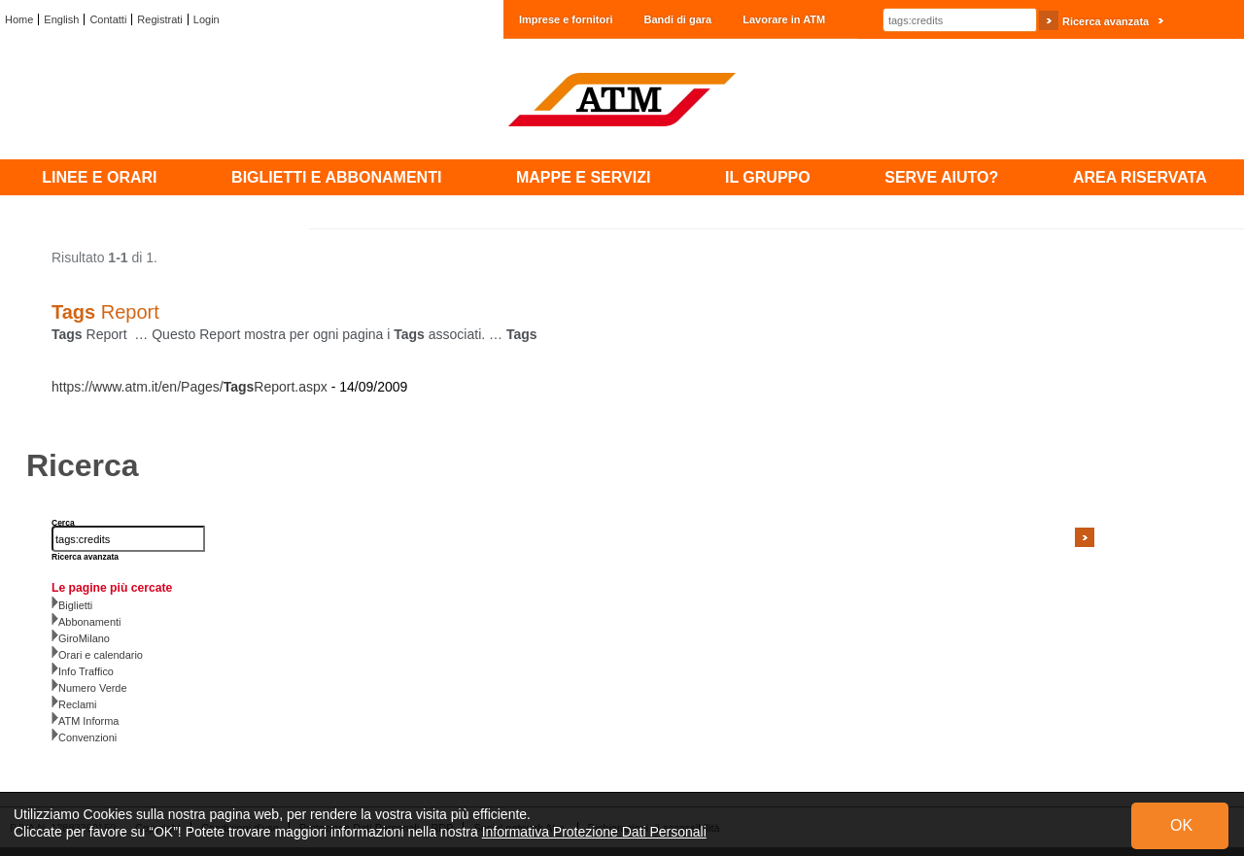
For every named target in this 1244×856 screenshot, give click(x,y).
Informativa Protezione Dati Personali (594, 831)
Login (206, 19)
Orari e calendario (100, 655)
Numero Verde (92, 688)
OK (1181, 825)
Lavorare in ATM (784, 19)
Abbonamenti (89, 622)
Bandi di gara (678, 19)
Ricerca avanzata (1105, 21)
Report (105, 312)
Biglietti (75, 605)
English (61, 19)
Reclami (77, 704)
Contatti (107, 19)
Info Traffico (86, 671)
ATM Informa (88, 721)
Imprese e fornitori (566, 19)
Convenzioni (87, 737)
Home (19, 19)
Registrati (159, 19)
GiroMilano (84, 638)
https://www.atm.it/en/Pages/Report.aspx (190, 386)
